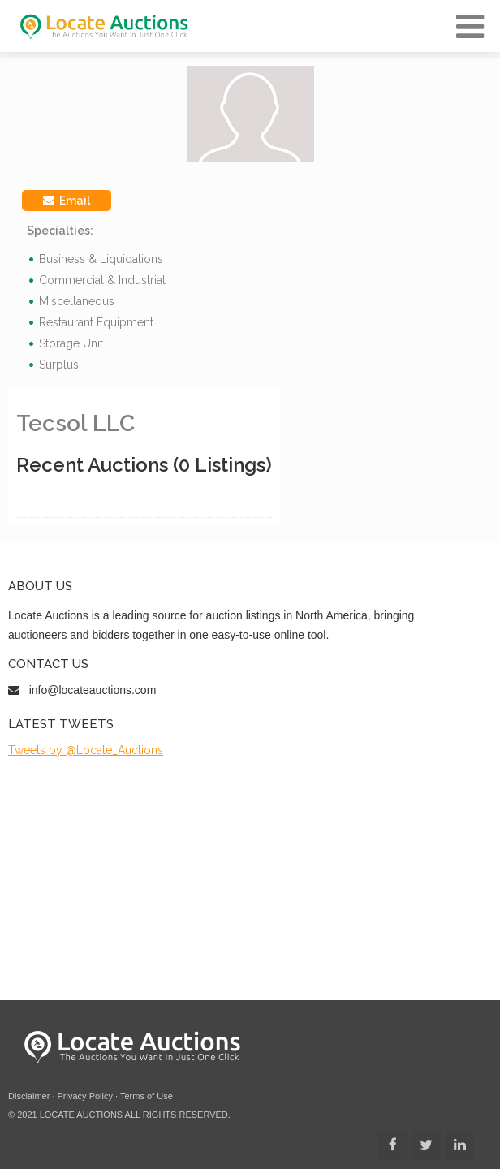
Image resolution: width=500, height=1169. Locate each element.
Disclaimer (29, 1096)
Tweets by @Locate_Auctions (85, 750)
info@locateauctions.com (93, 690)
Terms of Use (146, 1096)
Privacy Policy (85, 1096)
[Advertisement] (250, 878)
